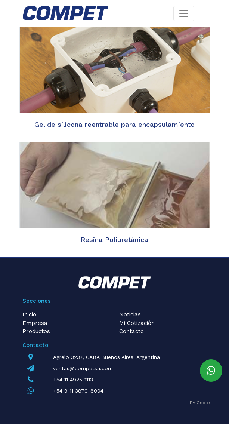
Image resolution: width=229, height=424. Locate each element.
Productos (36, 331)
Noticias (130, 314)
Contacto (131, 331)
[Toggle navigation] (183, 13)
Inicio (29, 314)
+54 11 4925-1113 (73, 379)
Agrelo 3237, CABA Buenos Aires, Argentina (106, 357)
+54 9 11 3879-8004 (78, 391)
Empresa (34, 323)
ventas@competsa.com (83, 368)
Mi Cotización (137, 323)
